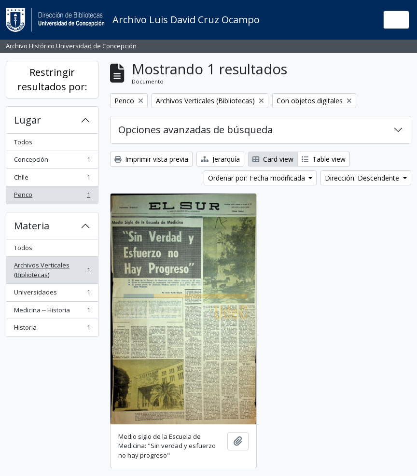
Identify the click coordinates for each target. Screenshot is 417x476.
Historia (52, 329)
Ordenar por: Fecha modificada (257, 177)
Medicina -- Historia (52, 312)
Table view (324, 159)
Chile (52, 179)
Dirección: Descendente (363, 177)
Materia (31, 225)
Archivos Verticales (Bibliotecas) (52, 270)
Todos (23, 142)
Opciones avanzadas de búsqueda (195, 129)
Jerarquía (220, 159)
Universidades (52, 294)
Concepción (52, 161)
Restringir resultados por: (52, 79)
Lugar (27, 119)
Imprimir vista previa (151, 159)
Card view (272, 159)
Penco (52, 196)
